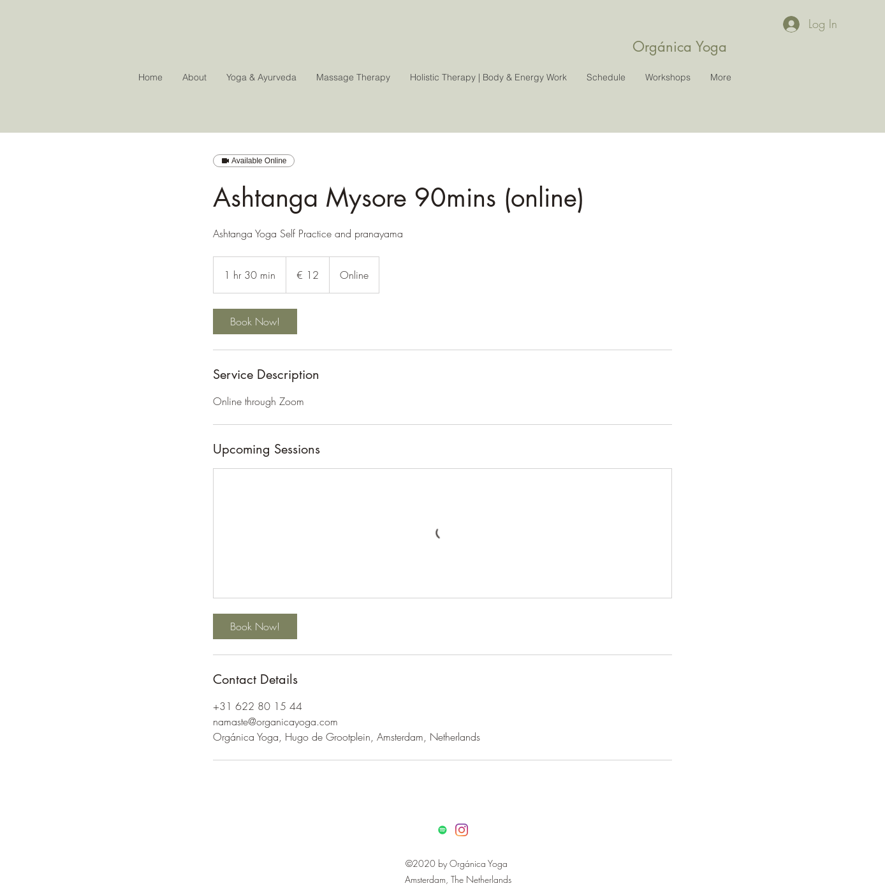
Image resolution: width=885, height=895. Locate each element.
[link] (255, 321)
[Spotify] (442, 830)
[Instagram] (461, 830)
